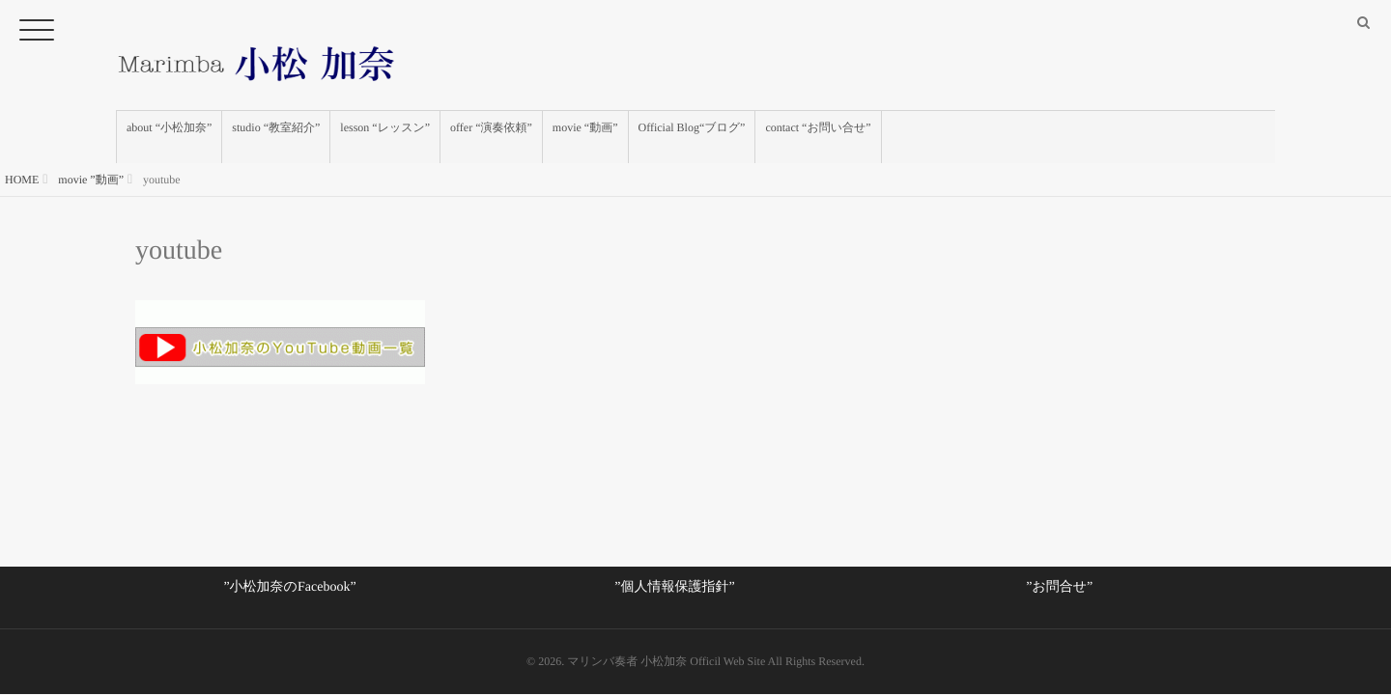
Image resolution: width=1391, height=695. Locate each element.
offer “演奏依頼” (491, 137)
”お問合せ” (1059, 587)
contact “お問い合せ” (817, 137)
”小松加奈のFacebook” (289, 587)
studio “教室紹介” (276, 137)
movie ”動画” (91, 179)
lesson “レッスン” (385, 137)
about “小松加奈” (169, 137)
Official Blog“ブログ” (692, 137)
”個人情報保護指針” (674, 587)
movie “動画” (585, 137)
